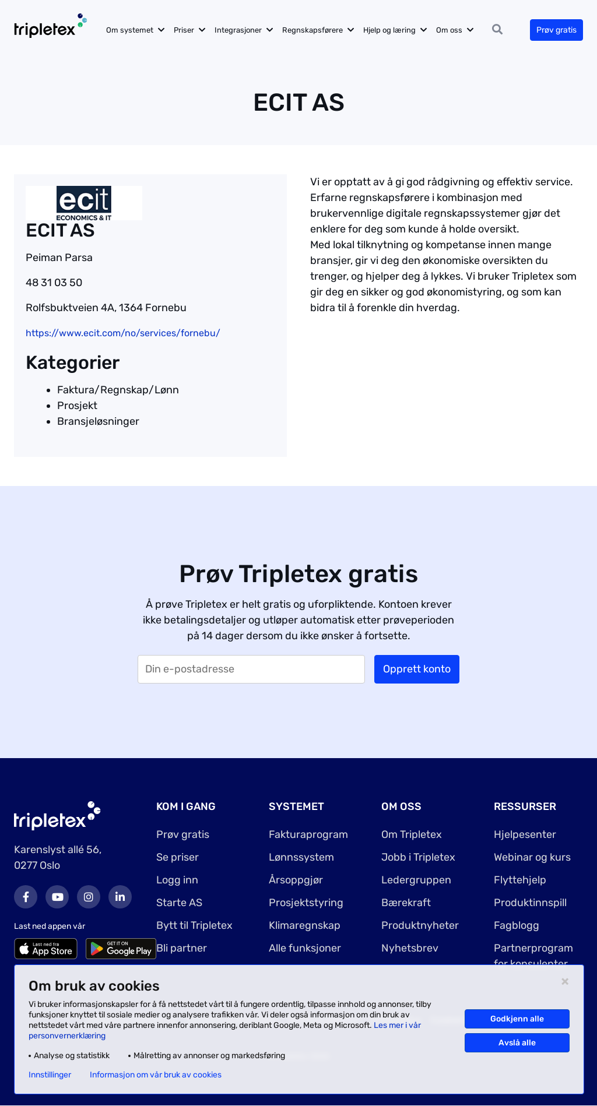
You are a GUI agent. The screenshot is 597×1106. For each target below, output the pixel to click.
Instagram (88, 896)
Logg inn (177, 879)
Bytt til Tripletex (194, 925)
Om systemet (130, 30)
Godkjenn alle (517, 1019)
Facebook (25, 896)
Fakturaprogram (308, 834)
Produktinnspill (530, 902)
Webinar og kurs (532, 857)
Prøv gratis (556, 30)
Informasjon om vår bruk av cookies (156, 1075)
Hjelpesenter (525, 834)
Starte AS (179, 902)
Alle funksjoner (305, 948)
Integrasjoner (238, 30)
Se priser (177, 857)
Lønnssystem (301, 857)
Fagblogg (516, 925)
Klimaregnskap (304, 925)
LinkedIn (120, 896)
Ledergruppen (416, 879)
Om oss (450, 30)
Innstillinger (50, 1075)
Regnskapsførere (313, 30)
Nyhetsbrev (409, 948)
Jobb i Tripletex (418, 857)
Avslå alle (517, 1043)
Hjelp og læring (390, 30)
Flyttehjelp (520, 879)
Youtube (57, 896)
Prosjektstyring (306, 902)
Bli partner (181, 948)
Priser (184, 30)
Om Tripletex (411, 834)
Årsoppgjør (296, 879)
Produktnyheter (420, 925)
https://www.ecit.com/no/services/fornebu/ (123, 333)
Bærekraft (406, 902)
